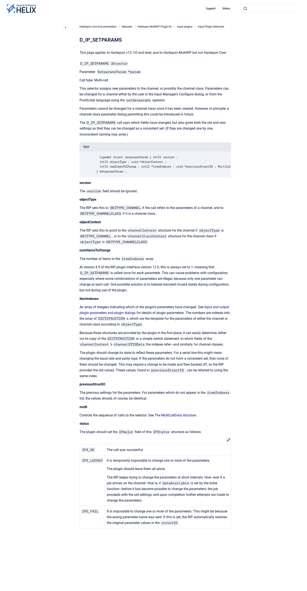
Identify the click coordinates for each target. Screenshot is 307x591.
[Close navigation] (65, 27)
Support (211, 8)
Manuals (127, 26)
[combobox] (270, 8)
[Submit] (245, 8)
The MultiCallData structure (175, 415)
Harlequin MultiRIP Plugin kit (155, 26)
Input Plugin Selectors (211, 26)
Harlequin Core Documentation (98, 26)
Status (226, 8)
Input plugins (185, 26)
